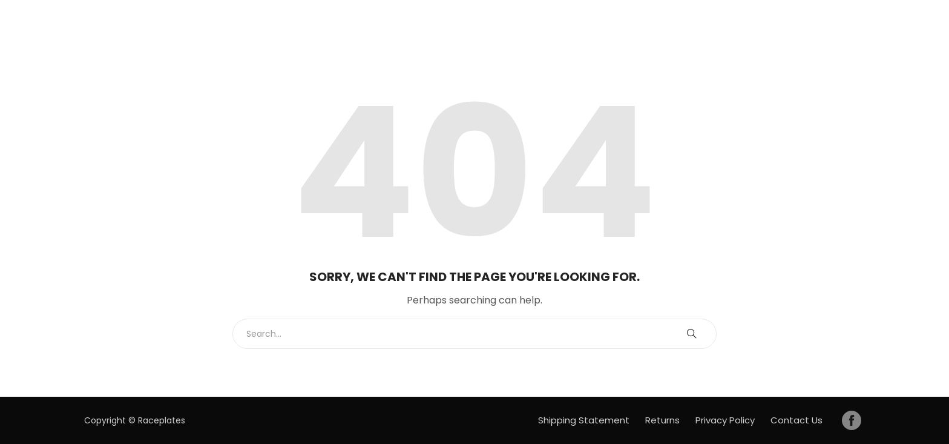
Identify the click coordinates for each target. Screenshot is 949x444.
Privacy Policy (725, 420)
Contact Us (796, 420)
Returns (662, 420)
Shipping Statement (583, 420)
